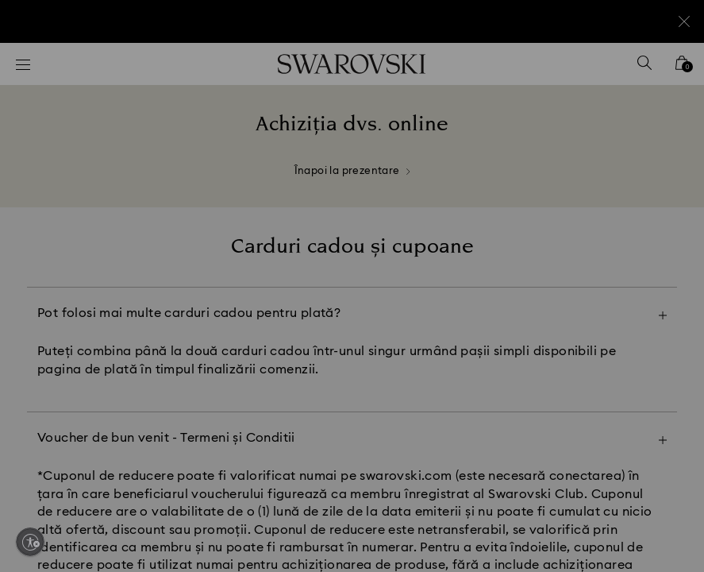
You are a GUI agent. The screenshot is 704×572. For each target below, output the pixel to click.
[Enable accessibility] (30, 542)
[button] (613, 193)
